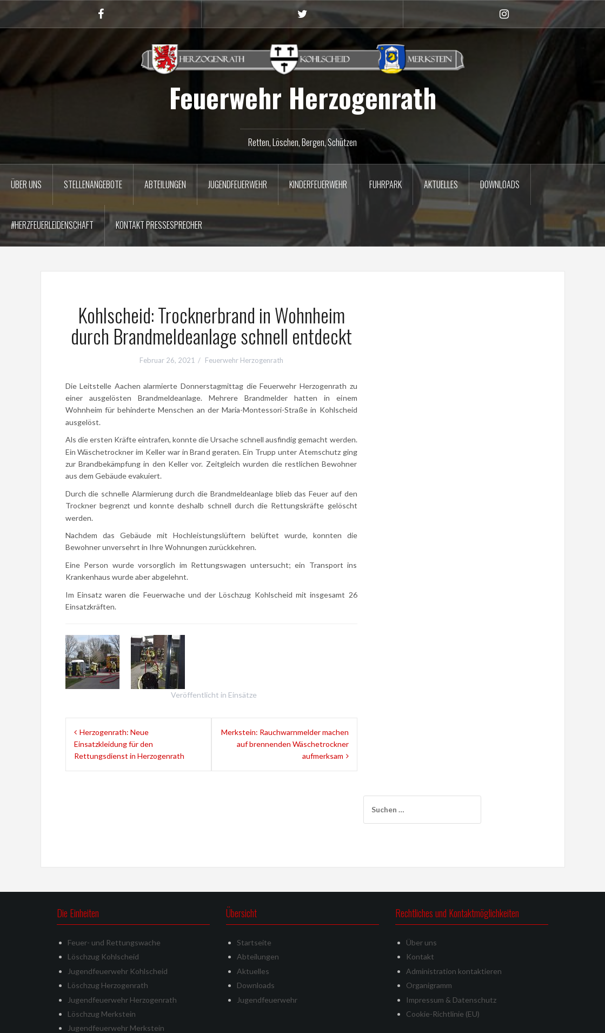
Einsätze (242, 694)
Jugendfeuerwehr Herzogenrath (122, 952)
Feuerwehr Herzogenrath (302, 97)
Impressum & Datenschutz (451, 952)
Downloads (500, 184)
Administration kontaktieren (454, 923)
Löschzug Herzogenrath (108, 938)
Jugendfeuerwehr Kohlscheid (118, 923)
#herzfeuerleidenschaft (52, 224)
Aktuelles (441, 184)
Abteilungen (165, 184)
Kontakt (420, 909)
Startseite (254, 895)
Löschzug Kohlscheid (103, 909)
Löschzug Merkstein (102, 966)
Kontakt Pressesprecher (159, 224)
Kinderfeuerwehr (318, 184)
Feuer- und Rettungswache (114, 895)
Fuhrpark (385, 184)
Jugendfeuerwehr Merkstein (116, 980)
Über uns (26, 184)
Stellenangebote (93, 184)
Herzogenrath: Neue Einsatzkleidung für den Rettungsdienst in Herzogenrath (129, 744)
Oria (201, 1018)
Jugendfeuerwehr (237, 184)
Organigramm (429, 938)
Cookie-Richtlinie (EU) (443, 966)
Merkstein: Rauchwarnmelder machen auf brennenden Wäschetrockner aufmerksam (285, 744)
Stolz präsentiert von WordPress (104, 1018)
